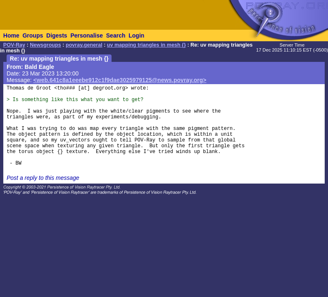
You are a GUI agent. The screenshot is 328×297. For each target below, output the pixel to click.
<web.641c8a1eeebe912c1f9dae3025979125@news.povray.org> (120, 80)
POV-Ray (14, 45)
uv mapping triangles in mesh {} (146, 45)
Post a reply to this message (43, 177)
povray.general (84, 45)
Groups (32, 35)
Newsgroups (45, 45)
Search (116, 35)
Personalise (86, 35)
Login (136, 35)
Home (11, 35)
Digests (56, 35)
